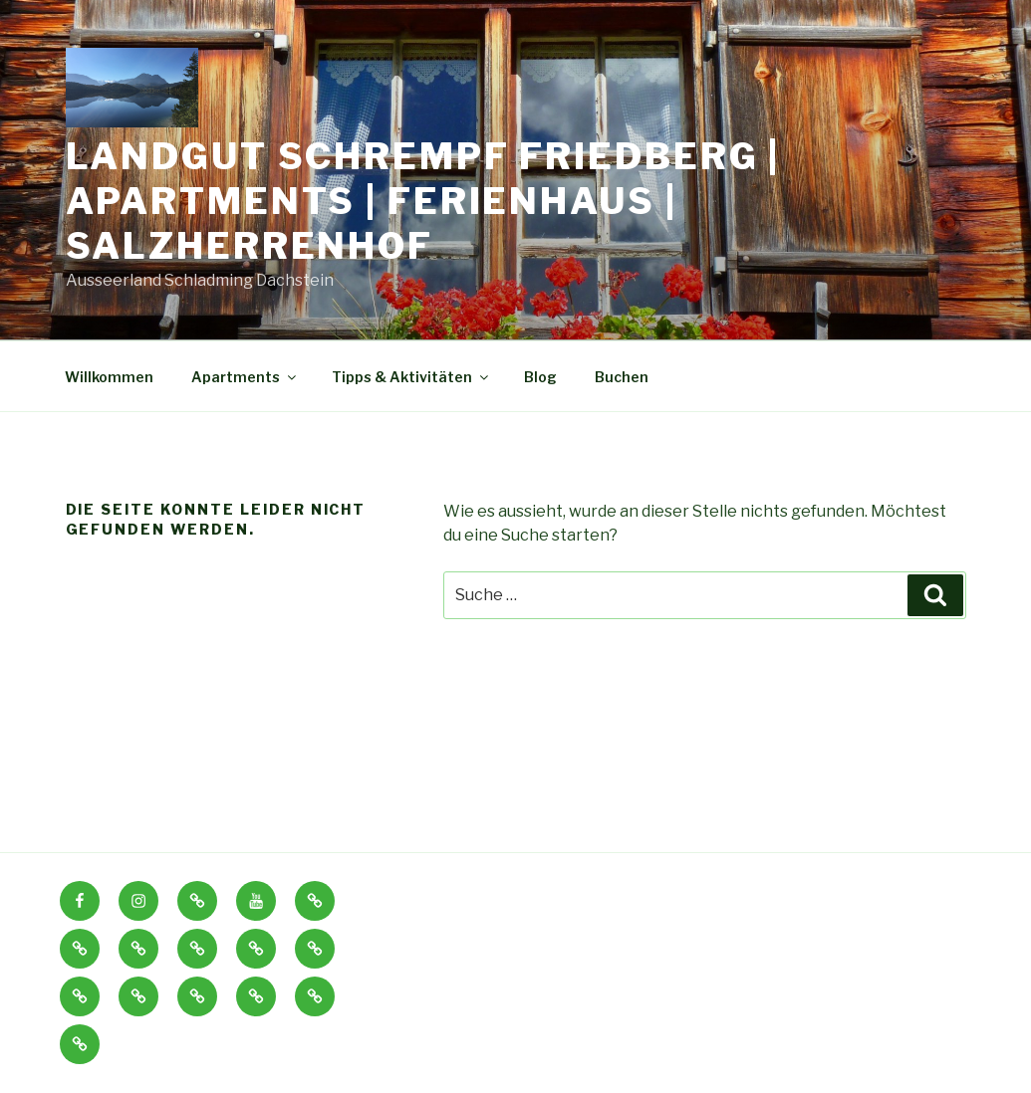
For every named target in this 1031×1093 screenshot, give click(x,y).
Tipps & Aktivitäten (411, 376)
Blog (540, 376)
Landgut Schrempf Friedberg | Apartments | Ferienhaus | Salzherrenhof (423, 201)
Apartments (245, 376)
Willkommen (109, 376)
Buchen (621, 376)
